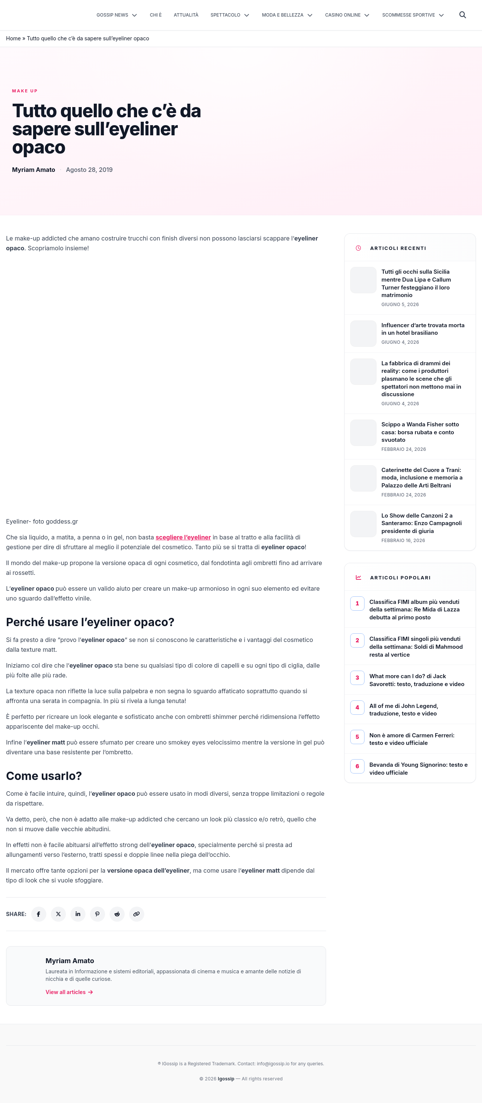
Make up (25, 90)
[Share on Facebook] (38, 914)
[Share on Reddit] (117, 914)
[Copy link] (136, 914)
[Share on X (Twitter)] (58, 914)
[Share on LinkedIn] (77, 914)
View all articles (70, 992)
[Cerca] (463, 15)
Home (13, 38)
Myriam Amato (33, 169)
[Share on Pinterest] (97, 914)
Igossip (227, 1079)
